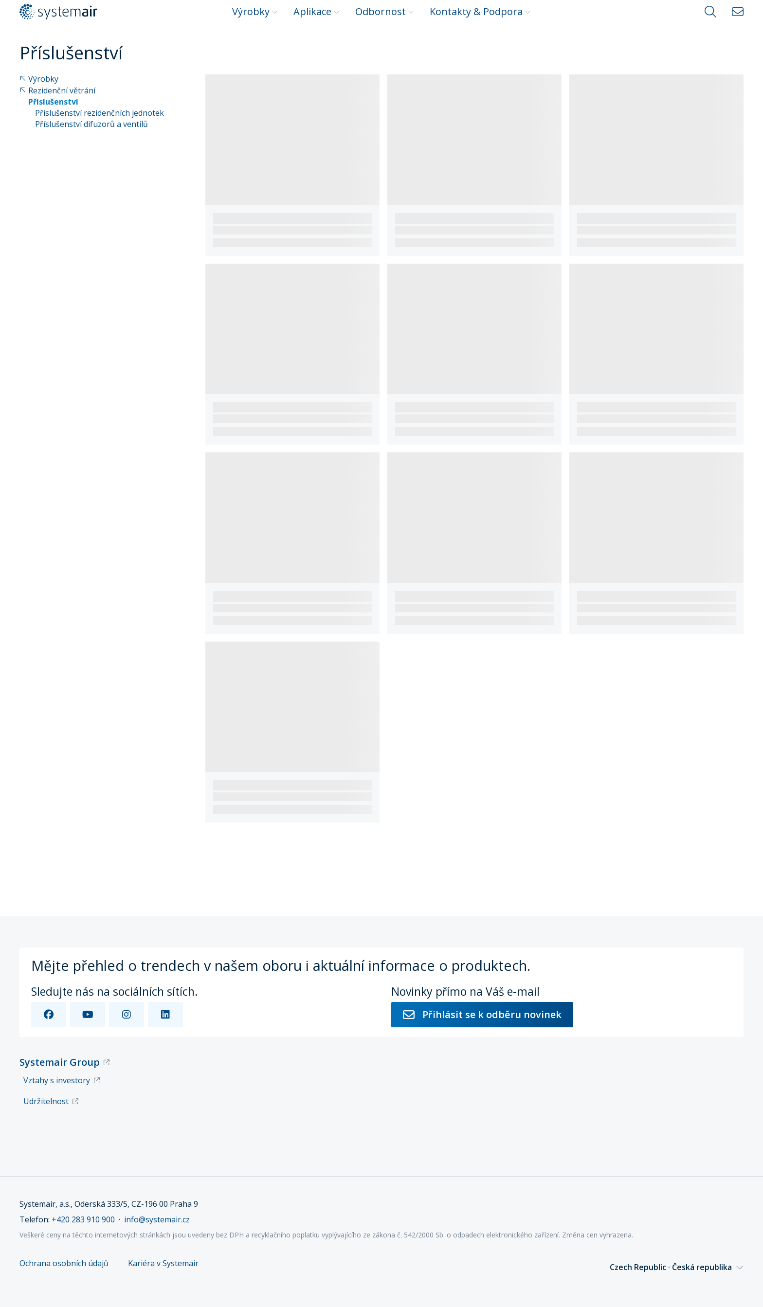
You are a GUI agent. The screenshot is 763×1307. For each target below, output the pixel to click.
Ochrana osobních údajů (64, 1263)
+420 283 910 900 (83, 1219)
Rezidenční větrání (57, 90)
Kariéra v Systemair (163, 1263)
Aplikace (316, 11)
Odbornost (384, 11)
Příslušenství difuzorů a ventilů (91, 124)
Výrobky (255, 11)
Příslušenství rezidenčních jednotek (99, 113)
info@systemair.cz (157, 1219)
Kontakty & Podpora (480, 11)
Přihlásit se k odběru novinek (482, 1014)
